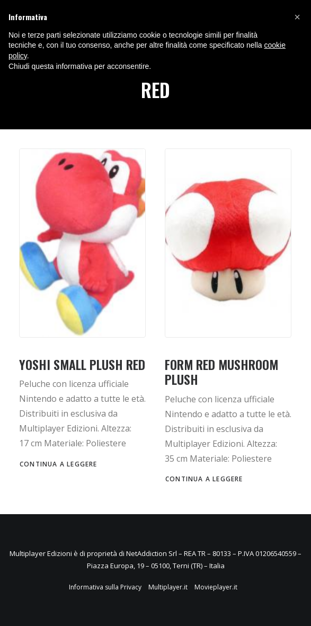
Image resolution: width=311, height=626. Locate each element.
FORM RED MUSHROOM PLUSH (221, 372)
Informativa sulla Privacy (105, 587)
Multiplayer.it (168, 587)
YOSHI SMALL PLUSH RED (82, 364)
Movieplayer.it (215, 587)
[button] (297, 16)
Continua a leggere (58, 464)
